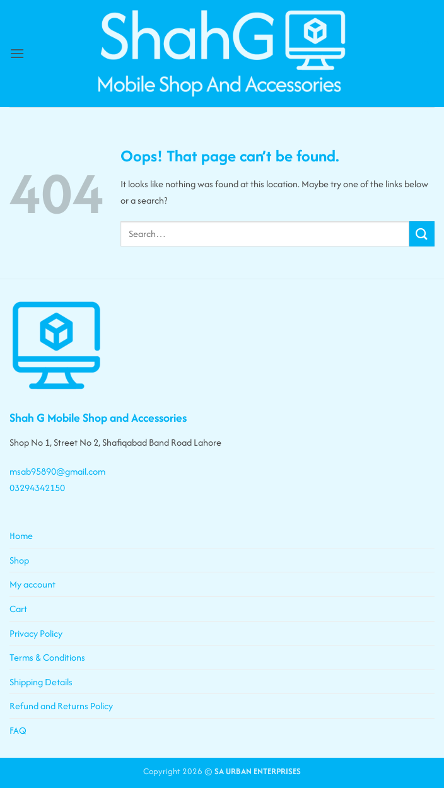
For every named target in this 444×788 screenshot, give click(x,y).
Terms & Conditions (47, 657)
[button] (17, 53)
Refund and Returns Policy (61, 705)
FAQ (17, 730)
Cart (18, 608)
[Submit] (422, 233)
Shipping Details (41, 681)
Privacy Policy (35, 633)
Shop (19, 560)
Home (21, 535)
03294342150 (37, 487)
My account (32, 584)
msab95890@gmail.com (57, 471)
